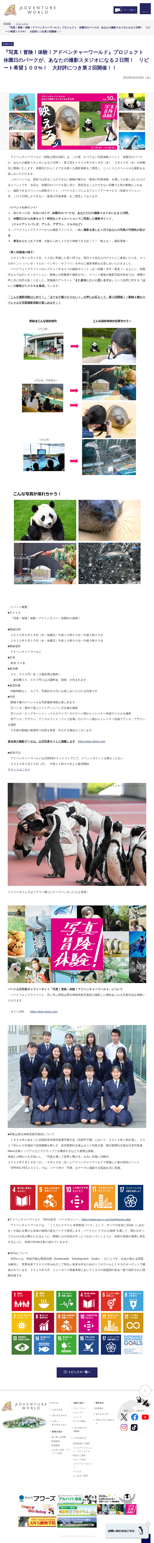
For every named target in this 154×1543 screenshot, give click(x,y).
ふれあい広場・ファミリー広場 (60, 1451)
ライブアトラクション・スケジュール (82, 1449)
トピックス (22, 23)
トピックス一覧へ (79, 1372)
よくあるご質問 (80, 1476)
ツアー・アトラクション (59, 1423)
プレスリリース (59, 1415)
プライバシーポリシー (104, 1422)
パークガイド (80, 1438)
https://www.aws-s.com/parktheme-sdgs (106, 1219)
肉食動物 (55, 1441)
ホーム (55, 1403)
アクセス (77, 1471)
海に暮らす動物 (58, 1437)
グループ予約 (79, 1459)
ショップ (77, 1417)
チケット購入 (128, 10)
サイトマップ (101, 1414)
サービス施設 (79, 1421)
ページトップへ (145, 1391)
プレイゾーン (79, 1408)
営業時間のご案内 (81, 1443)
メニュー (144, 13)
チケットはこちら (19, 769)
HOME (7, 23)
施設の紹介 (79, 1403)
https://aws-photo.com (91, 741)
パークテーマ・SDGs (81, 1430)
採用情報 (99, 1408)
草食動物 (55, 1445)
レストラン (78, 1412)
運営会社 (99, 1403)
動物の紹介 (57, 1431)
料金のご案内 (79, 1455)
